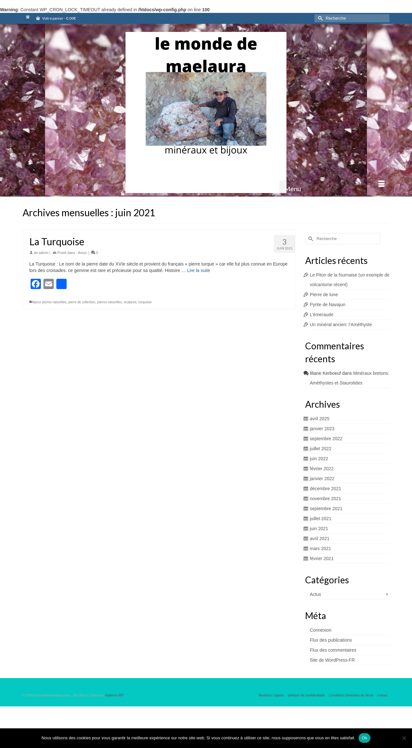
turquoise (145, 302)
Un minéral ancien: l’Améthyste (341, 324)
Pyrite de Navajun (328, 304)
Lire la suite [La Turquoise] (198, 270)
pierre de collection (81, 302)
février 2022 (322, 468)
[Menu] (334, 188)
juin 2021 (319, 528)
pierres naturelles (109, 302)
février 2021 (322, 558)
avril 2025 (320, 418)
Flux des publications (331, 640)
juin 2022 (319, 458)
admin (43, 253)
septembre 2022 (326, 438)
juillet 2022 (321, 448)
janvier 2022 (322, 478)
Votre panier (56, 18)
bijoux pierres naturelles (50, 302)
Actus (82, 253)
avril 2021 (320, 538)
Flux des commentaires (333, 650)
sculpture (130, 302)
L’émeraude (321, 314)
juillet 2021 (321, 518)
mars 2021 (320, 548)
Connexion (321, 630)
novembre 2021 (325, 498)
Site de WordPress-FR (332, 660)
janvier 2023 (322, 428)
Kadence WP (114, 695)
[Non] (404, 738)
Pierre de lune (324, 294)
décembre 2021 (325, 488)
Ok (364, 737)
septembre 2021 (326, 508)
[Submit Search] (319, 18)
